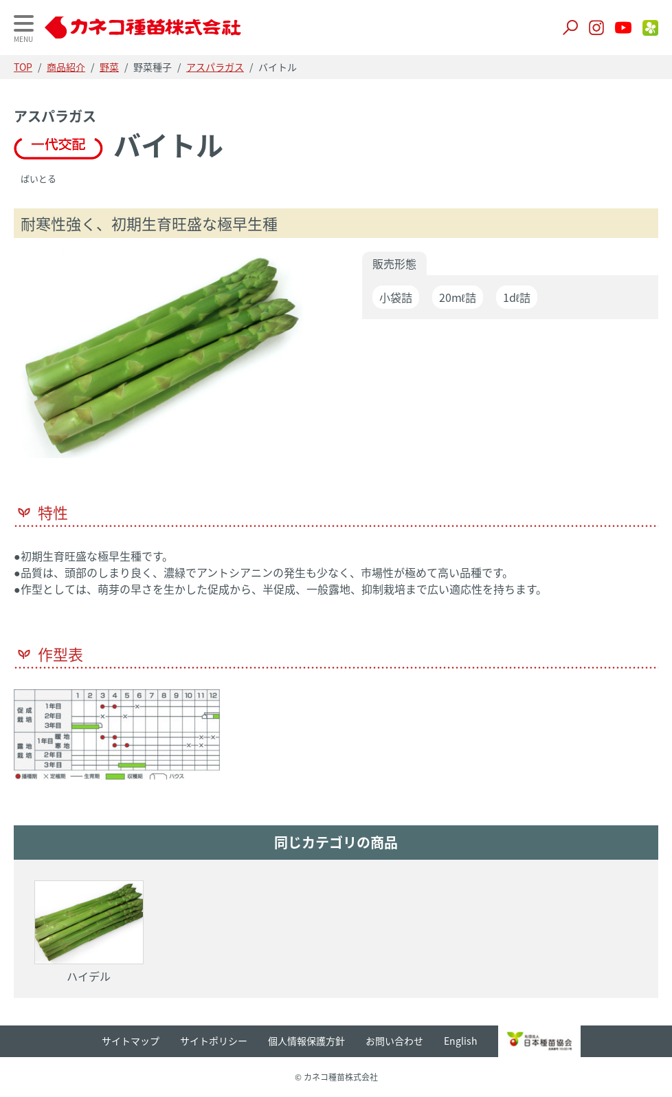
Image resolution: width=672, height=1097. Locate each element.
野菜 (109, 67)
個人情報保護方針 (306, 1040)
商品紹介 (66, 67)
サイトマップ (130, 1040)
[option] (162, 358)
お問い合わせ (394, 1040)
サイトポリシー (213, 1040)
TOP (23, 67)
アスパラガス (215, 67)
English (461, 1040)
